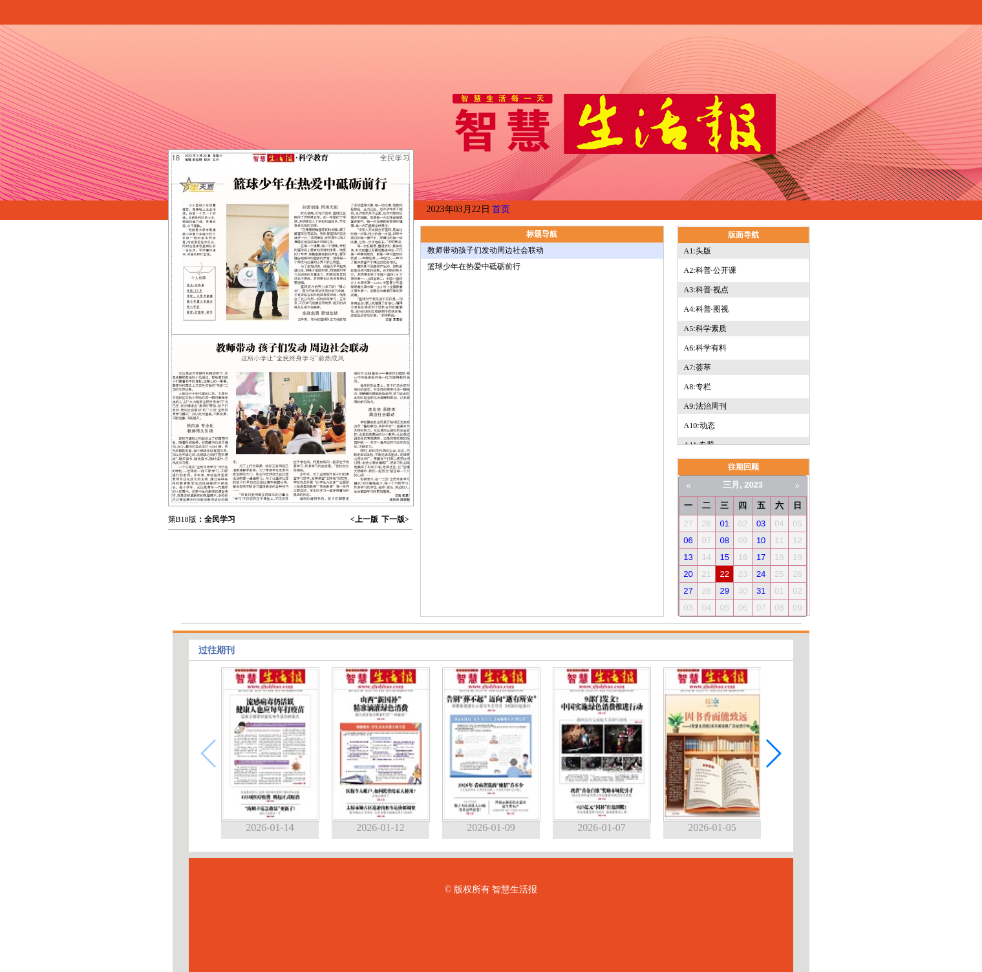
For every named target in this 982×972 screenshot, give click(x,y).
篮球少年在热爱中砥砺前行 (473, 266)
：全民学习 (216, 519)
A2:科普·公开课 (710, 270)
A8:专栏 (697, 386)
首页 (501, 209)
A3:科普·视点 (706, 289)
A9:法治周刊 (705, 406)
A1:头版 (697, 250)
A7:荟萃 (697, 367)
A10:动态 (699, 425)
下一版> (395, 519)
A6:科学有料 (705, 347)
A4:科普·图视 (706, 309)
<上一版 (364, 519)
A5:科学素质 (705, 328)
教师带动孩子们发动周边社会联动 (485, 250)
